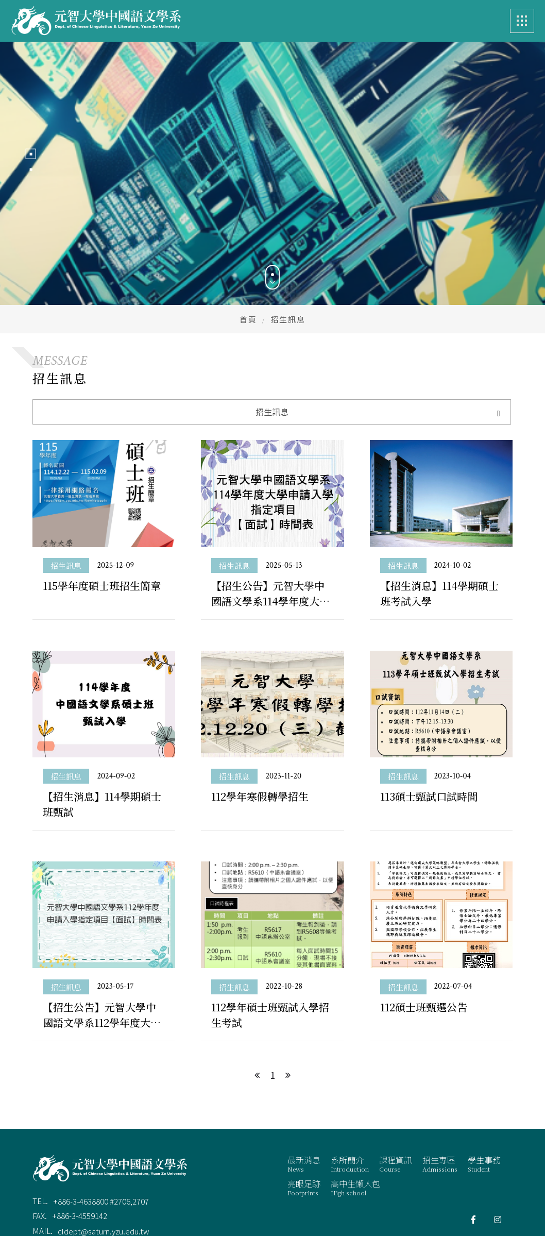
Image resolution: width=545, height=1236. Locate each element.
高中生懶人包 (355, 1140)
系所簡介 (350, 1116)
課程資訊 (395, 1116)
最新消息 (303, 1116)
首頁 (248, 272)
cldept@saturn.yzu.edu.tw (103, 1183)
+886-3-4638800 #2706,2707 (101, 1153)
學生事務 (484, 1116)
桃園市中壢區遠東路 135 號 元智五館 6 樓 (126, 1198)
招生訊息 (65, 517)
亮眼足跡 (303, 1140)
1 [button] (31, 130)
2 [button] (31, 146)
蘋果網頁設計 (487, 1194)
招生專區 (439, 1116)
